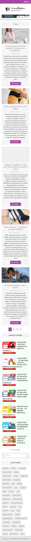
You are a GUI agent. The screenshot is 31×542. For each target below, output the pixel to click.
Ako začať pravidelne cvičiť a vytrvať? (15, 286)
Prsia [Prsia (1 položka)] (12, 510)
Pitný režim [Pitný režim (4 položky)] (13, 507)
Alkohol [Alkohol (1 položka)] (13, 468)
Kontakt (26, 538)
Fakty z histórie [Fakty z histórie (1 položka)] (7, 487)
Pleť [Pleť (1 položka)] (20, 507)
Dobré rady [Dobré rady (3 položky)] (24, 476)
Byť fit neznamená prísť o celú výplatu (15, 107)
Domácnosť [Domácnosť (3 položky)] (17, 480)
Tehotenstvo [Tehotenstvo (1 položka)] (16, 522)
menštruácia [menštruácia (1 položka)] (6, 495)
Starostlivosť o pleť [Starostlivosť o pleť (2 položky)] (20, 518)
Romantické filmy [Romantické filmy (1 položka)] (7, 514)
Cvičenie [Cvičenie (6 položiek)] (16, 472)
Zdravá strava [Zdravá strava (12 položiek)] (14, 534)
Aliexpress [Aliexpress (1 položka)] (5, 468)
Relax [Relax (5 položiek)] (18, 510)
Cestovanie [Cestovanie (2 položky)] (22, 468)
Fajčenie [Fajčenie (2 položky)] (19, 483)
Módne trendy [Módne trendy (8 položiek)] (17, 495)
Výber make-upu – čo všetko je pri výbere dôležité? (15, 228)
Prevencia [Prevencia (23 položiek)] (5, 510)
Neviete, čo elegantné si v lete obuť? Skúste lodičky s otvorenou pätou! (15, 167)
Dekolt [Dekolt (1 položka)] (16, 476)
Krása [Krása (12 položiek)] (4, 491)
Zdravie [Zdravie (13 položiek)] (5, 534)
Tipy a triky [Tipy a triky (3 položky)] (6, 526)
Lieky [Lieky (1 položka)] (18, 491)
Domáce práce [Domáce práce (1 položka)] (6, 480)
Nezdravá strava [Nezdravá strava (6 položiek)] (17, 499)
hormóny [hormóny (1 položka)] (22, 487)
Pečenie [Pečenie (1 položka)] (5, 507)
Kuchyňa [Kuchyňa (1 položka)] (11, 491)
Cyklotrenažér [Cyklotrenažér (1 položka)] (7, 476)
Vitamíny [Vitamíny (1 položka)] (21, 526)
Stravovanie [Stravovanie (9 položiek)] (6, 522)
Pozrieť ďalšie (15, 450)
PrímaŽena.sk (15, 538)
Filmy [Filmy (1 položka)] (15, 487)
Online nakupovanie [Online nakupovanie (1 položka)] (16, 503)
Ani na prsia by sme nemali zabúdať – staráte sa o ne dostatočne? (16, 48)
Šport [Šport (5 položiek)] (22, 534)
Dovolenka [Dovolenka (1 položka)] (6, 483)
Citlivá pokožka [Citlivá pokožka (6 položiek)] (7, 472)
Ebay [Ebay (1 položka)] (13, 483)
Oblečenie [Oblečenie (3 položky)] (5, 503)
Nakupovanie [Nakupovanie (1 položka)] (6, 499)
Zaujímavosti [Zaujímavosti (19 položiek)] (18, 530)
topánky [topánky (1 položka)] (14, 526)
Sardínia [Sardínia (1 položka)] (17, 514)
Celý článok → (15, 83)
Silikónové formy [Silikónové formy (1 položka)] (7, 518)
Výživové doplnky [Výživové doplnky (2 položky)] (7, 530)
